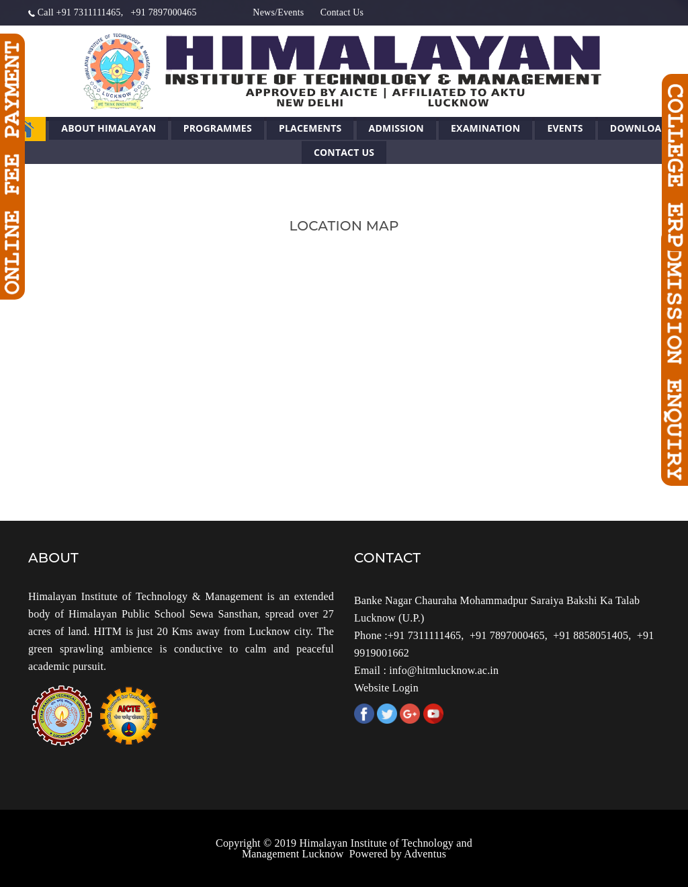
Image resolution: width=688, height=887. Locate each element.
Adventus (425, 853)
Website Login (386, 687)
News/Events (278, 12)
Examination (485, 128)
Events (565, 128)
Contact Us (342, 12)
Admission (396, 128)
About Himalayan (108, 128)
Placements (310, 128)
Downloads (642, 128)
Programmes (217, 128)
